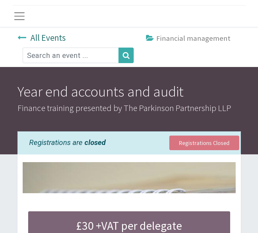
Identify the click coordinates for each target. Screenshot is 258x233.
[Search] (126, 55)
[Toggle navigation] (19, 16)
